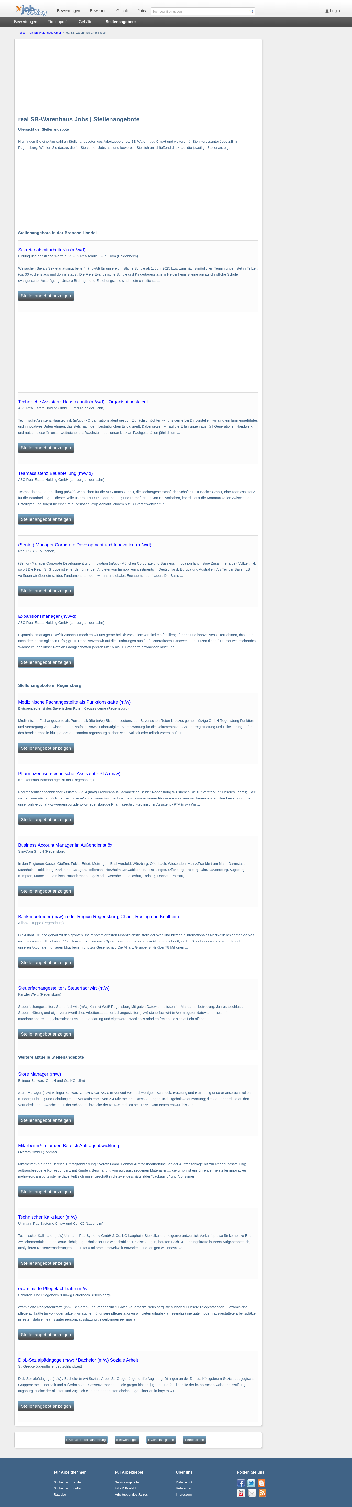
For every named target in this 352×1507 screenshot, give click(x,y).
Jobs (142, 11)
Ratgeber (60, 1494)
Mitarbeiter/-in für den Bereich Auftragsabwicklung (68, 1145)
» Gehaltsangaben (161, 1440)
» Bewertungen (127, 1440)
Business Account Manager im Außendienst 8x (65, 845)
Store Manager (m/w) (39, 1074)
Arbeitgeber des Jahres (131, 1494)
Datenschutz (185, 1482)
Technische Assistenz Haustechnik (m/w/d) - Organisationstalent (83, 401)
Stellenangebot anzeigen (46, 295)
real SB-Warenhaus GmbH (45, 32)
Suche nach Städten (68, 1488)
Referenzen (184, 1488)
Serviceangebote (127, 1482)
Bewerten (98, 11)
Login (333, 11)
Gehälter (86, 22)
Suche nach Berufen (68, 1482)
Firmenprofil (58, 22)
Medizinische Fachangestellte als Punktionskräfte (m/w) (74, 702)
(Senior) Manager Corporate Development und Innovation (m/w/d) (84, 544)
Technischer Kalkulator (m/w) (47, 1217)
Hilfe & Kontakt (125, 1488)
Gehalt (122, 11)
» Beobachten (194, 1440)
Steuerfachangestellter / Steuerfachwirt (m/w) (64, 988)
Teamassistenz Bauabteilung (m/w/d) (55, 473)
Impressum (184, 1494)
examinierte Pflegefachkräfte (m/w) (53, 1288)
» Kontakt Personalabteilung (86, 1440)
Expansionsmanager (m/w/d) (47, 616)
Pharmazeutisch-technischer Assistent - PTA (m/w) (69, 773)
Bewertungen (68, 11)
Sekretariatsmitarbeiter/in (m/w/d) (51, 249)
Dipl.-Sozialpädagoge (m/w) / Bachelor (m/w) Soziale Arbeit (78, 1360)
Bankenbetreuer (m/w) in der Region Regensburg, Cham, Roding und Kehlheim (98, 916)
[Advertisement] (138, 76)
